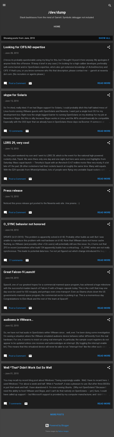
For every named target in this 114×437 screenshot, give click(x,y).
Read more (104, 83)
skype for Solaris (15, 95)
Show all (104, 38)
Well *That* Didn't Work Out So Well (28, 367)
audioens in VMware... (18, 319)
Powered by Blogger (57, 425)
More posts (57, 414)
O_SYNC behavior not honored (24, 224)
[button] (108, 47)
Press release (13, 190)
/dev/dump (57, 12)
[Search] (110, 5)
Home (57, 26)
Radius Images (63, 431)
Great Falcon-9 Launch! (19, 272)
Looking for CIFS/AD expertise (24, 47)
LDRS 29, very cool (16, 142)
